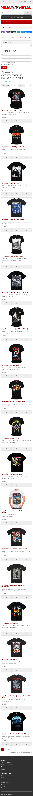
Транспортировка (6, 762)
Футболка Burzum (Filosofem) (12, 256)
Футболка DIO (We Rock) (10, 365)
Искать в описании (7, 64)
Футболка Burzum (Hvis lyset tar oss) (15, 292)
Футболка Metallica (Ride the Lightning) (15, 734)
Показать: (21, 85)
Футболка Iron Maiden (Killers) (12, 474)
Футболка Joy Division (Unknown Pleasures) (13, 586)
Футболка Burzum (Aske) (10, 183)
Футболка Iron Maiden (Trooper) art (14, 549)
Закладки (3, 786)
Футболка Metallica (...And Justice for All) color (16, 696)
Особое (3, 777)
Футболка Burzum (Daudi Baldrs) (13, 219)
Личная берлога (5, 782)
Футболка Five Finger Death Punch (13, 402)
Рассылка (3, 788)
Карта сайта (4, 771)
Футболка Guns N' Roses (10, 438)
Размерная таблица (6, 764)
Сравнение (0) (6, 81)
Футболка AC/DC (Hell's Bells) (12, 110)
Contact (3, 769)
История (3, 784)
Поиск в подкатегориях (8, 62)
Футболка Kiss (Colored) (10, 623)
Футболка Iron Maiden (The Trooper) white (14, 511)
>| (11, 749)
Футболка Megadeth (9, 659)
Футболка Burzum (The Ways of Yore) (15, 329)
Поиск (9, 27)
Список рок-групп (6, 776)
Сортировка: (5, 85)
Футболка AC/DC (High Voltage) (13, 147)
